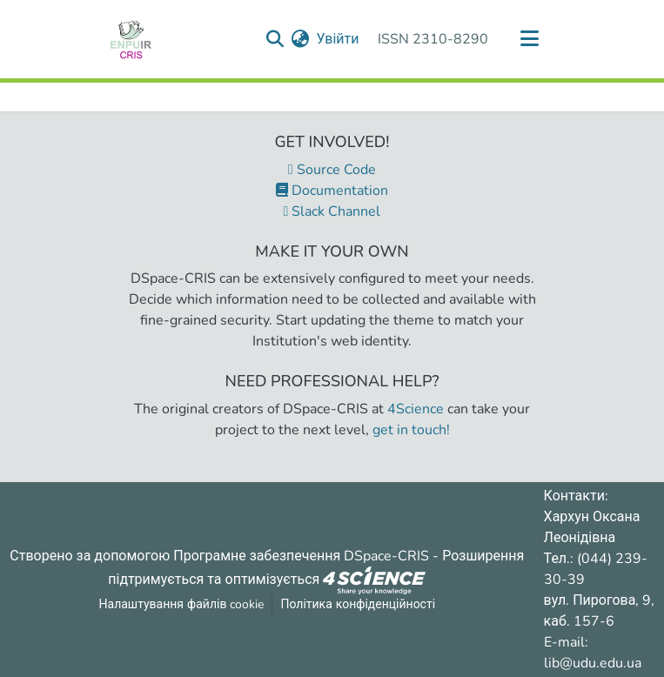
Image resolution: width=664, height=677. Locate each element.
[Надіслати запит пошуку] (274, 39)
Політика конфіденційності (357, 604)
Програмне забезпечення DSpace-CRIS (301, 556)
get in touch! (411, 429)
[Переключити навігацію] (530, 39)
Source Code (332, 169)
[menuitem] (300, 39)
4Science (415, 409)
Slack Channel (332, 211)
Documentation (332, 190)
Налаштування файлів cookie (182, 604)
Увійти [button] (338, 39)
